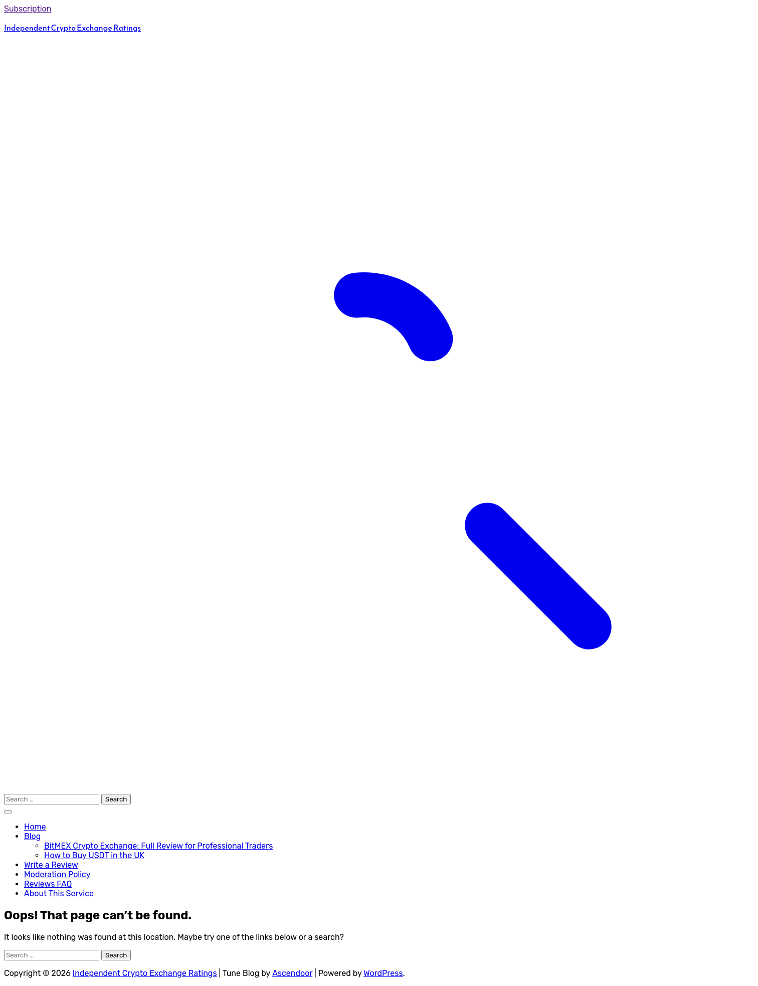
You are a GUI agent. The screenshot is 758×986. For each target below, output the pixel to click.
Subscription (28, 9)
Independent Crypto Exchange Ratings (72, 28)
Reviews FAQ (48, 884)
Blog (32, 836)
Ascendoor (292, 973)
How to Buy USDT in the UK (94, 855)
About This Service (59, 893)
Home (35, 827)
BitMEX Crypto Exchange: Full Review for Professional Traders (158, 846)
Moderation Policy (57, 874)
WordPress (383, 973)
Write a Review (51, 865)
